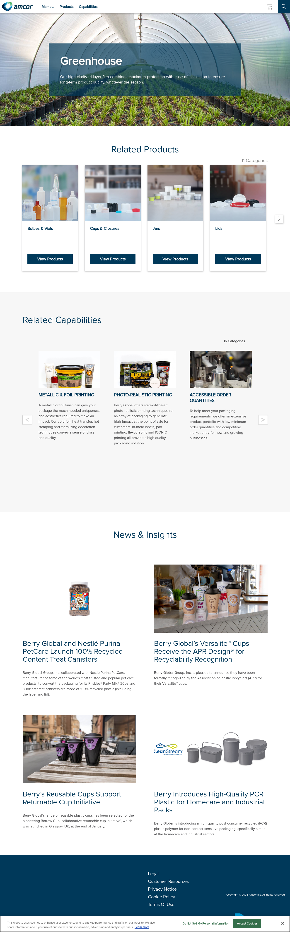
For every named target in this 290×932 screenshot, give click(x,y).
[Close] (283, 923)
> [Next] (263, 419)
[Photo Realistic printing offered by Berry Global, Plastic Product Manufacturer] (145, 369)
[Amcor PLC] (17, 7)
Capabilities (88, 6)
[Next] (279, 219)
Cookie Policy (161, 896)
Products (66, 6)
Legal (153, 873)
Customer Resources (168, 881)
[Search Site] (284, 6)
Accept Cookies (247, 923)
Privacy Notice (162, 889)
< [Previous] (27, 419)
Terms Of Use (161, 904)
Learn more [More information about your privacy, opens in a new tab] (142, 927)
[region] (145, 924)
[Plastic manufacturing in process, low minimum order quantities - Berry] (221, 369)
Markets (48, 6)
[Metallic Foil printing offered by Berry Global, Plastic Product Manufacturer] (70, 369)
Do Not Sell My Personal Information (205, 923)
